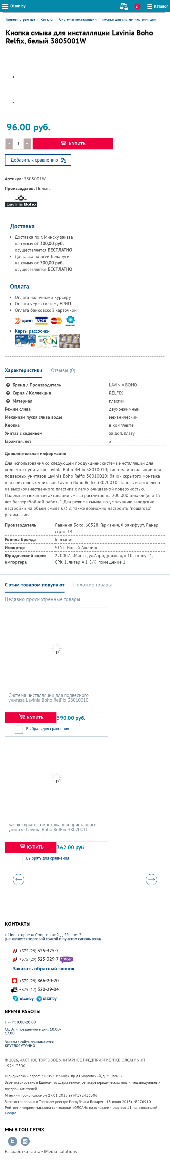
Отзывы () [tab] (63, 370)
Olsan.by (17, 6)
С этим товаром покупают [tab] (35, 584)
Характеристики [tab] (23, 370)
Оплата (19, 286)
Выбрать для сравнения (47, 728)
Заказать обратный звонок (44, 968)
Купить (72, 143)
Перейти (12, 1142)
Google (10, 1112)
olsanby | (28, 998)
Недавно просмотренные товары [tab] (42, 599)
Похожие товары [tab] (92, 584)
